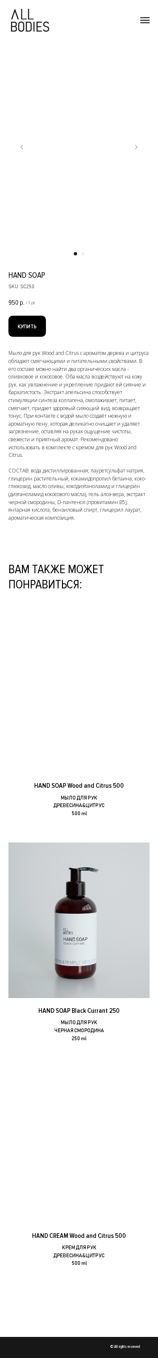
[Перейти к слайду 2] (83, 253)
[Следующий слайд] (136, 147)
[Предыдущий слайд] (22, 147)
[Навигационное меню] (145, 20)
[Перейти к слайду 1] (75, 253)
